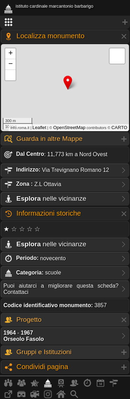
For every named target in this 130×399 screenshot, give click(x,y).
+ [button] (10, 53)
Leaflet (39, 127)
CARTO (119, 127)
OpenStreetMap (69, 127)
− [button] (10, 64)
